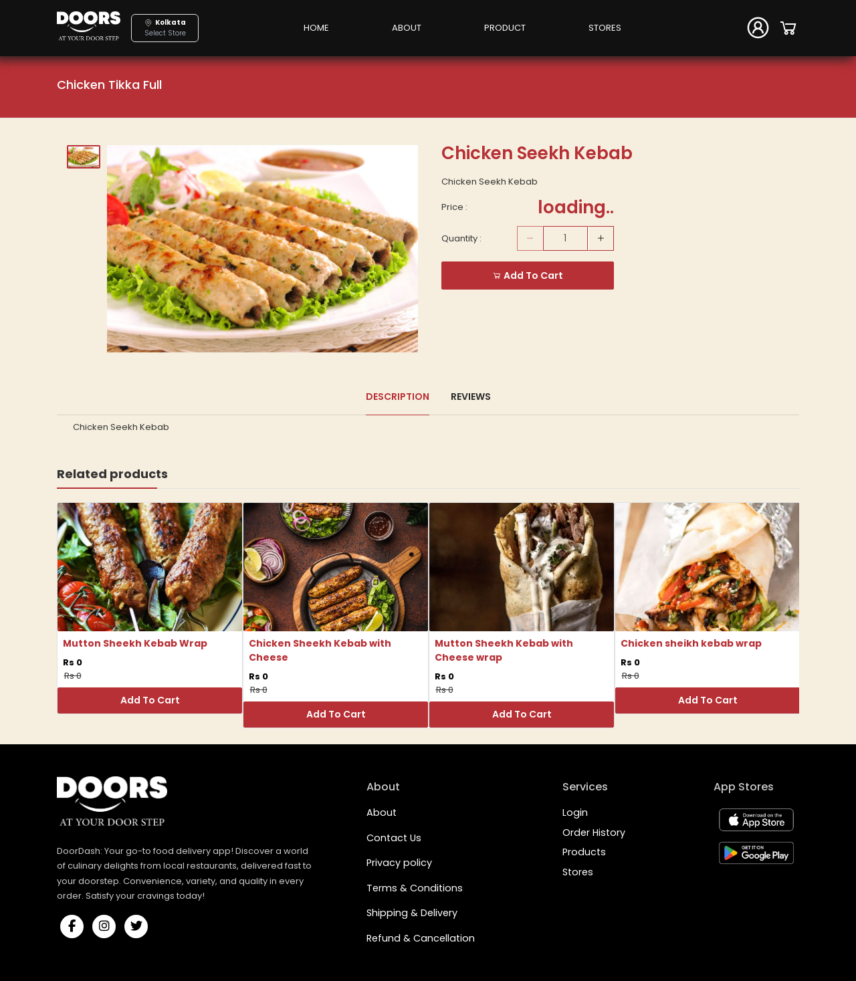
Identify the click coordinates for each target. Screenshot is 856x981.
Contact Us (393, 838)
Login (575, 812)
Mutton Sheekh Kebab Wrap (135, 643)
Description (397, 396)
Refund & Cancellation (420, 938)
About (381, 812)
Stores (577, 872)
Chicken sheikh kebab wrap (691, 643)
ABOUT (406, 27)
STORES (604, 27)
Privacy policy (399, 862)
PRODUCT (505, 27)
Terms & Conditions (414, 888)
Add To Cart (150, 700)
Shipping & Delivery (411, 912)
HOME (316, 27)
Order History (593, 832)
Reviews (471, 396)
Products (584, 852)
